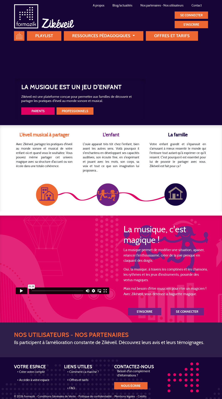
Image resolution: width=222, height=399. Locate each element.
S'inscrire (145, 312)
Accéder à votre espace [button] (34, 380)
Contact (197, 5)
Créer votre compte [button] (32, 372)
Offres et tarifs (172, 35)
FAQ (72, 388)
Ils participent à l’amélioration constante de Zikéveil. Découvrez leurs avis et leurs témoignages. (109, 343)
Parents (38, 111)
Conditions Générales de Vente (57, 396)
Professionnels (75, 111)
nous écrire (131, 386)
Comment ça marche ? (84, 372)
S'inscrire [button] (191, 25)
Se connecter (187, 312)
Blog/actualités (122, 5)
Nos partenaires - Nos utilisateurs (161, 5)
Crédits (142, 396)
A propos (98, 5)
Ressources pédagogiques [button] (101, 35)
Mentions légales (124, 396)
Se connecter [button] (191, 15)
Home (19, 36)
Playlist (44, 35)
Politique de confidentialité (95, 396)
